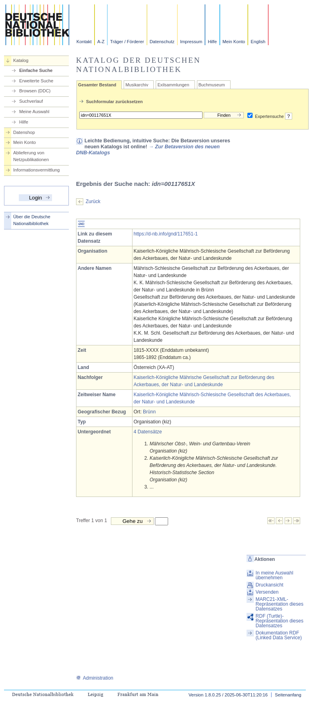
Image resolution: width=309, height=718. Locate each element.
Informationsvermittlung (36, 170)
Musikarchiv (136, 84)
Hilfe (212, 41)
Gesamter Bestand (97, 84)
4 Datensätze (148, 432)
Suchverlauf (31, 101)
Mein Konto (234, 41)
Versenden (267, 592)
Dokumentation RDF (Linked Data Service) (279, 635)
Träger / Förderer (127, 41)
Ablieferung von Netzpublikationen (31, 156)
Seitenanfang (288, 694)
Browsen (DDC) (34, 90)
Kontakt (84, 41)
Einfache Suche (35, 70)
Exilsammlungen (173, 84)
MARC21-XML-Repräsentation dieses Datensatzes (279, 604)
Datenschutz (162, 41)
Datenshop (24, 132)
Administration (94, 678)
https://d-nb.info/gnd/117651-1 (166, 234)
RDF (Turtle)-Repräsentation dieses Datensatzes (279, 620)
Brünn (149, 412)
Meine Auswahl (34, 111)
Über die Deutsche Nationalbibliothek (31, 220)
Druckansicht (269, 585)
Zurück (93, 201)
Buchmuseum (212, 84)
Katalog (20, 60)
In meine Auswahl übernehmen (274, 575)
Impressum (191, 41)
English (258, 41)
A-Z (100, 41)
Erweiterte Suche (36, 80)
